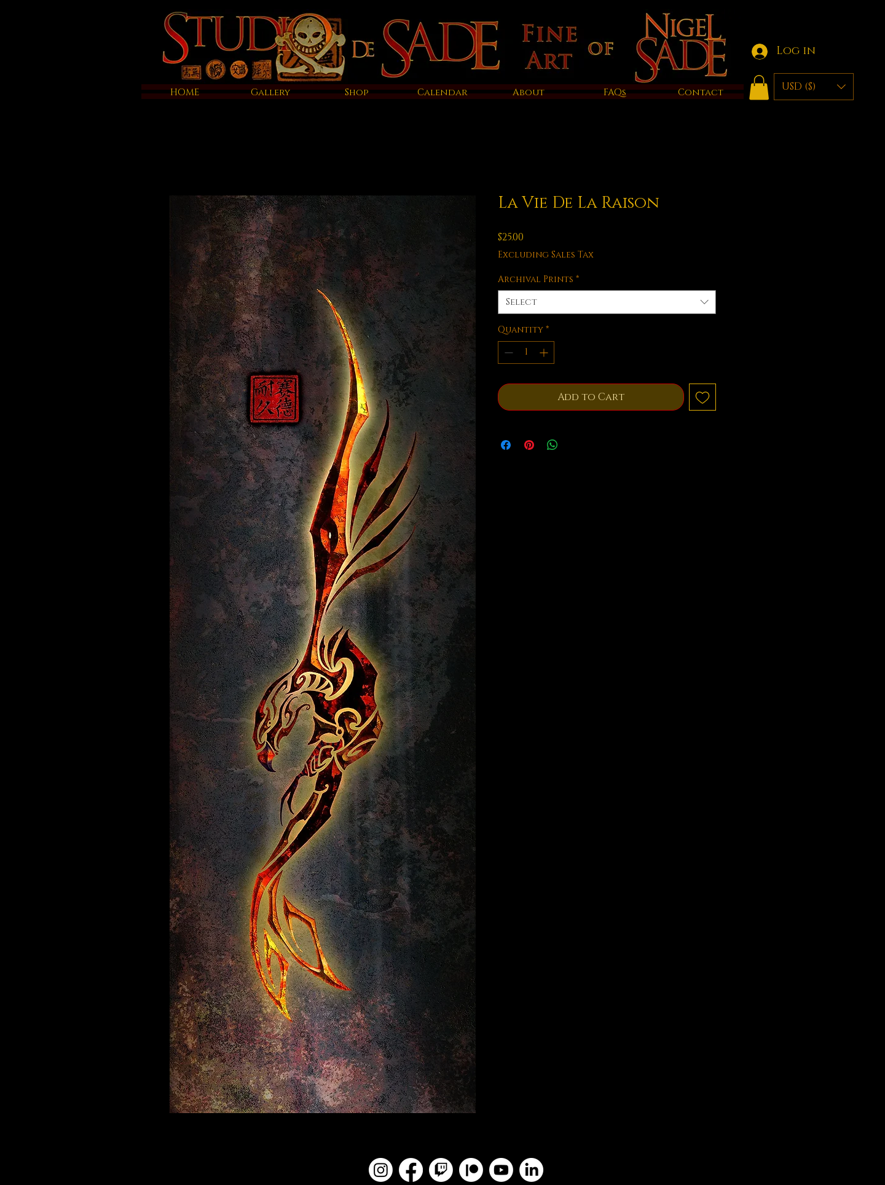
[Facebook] (411, 1170)
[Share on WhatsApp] (552, 445)
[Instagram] (381, 1170)
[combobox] (607, 302)
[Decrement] (507, 352)
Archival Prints (538, 279)
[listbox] (814, 86)
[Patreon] (471, 1170)
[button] (759, 87)
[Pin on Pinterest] (529, 445)
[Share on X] (575, 445)
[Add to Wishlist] (702, 397)
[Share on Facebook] (505, 445)
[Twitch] (441, 1170)
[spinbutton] (526, 352)
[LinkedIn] (531, 1170)
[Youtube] (501, 1170)
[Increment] (545, 352)
